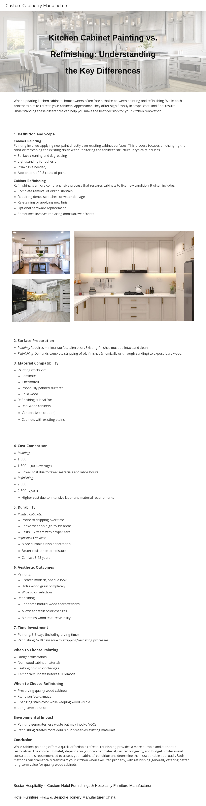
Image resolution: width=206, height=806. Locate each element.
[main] (103, 52)
